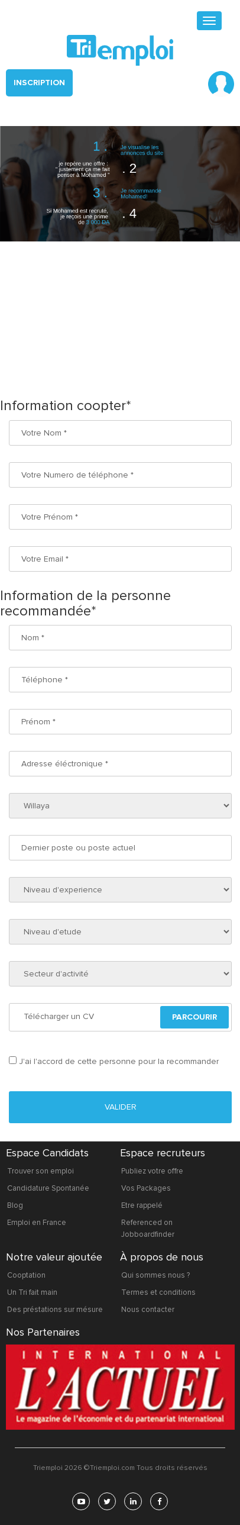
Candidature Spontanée (48, 1188)
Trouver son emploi (40, 1171)
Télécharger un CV (59, 1016)
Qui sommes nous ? (155, 1275)
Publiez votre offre (152, 1171)
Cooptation (26, 1275)
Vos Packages (146, 1188)
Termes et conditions (158, 1292)
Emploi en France (36, 1222)
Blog (15, 1205)
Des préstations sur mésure (55, 1309)
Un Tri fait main (32, 1292)
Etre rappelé (142, 1205)
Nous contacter (147, 1309)
